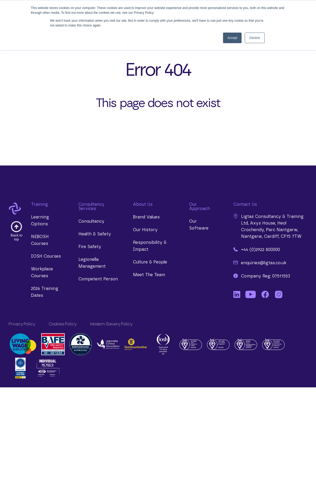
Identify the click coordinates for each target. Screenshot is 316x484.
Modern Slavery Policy (111, 324)
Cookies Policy (63, 324)
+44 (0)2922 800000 (256, 249)
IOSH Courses (46, 256)
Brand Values (146, 217)
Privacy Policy (21, 324)
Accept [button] (232, 38)
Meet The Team (149, 275)
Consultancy (91, 221)
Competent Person (98, 279)
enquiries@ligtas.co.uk (259, 263)
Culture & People (150, 262)
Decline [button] (254, 38)
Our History (145, 230)
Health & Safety (94, 234)
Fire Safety (89, 247)
